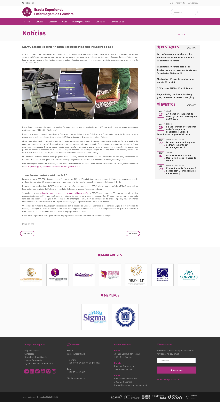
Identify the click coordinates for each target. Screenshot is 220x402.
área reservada (177, 3)
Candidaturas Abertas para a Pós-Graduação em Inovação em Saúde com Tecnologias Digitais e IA (177, 69)
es (29, 3)
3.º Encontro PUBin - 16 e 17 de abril (175, 88)
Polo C (117, 375)
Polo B (117, 363)
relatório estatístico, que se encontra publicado (64, 193)
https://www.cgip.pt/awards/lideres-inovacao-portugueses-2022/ (53, 166)
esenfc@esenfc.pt (76, 353)
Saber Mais (191, 48)
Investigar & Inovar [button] (81, 21)
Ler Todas (181, 34)
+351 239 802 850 (76, 363)
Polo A (117, 350)
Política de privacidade (168, 379)
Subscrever (176, 369)
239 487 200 (93, 363)
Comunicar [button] (101, 21)
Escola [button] (28, 21)
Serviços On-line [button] (119, 21)
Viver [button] (65, 21)
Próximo (133, 233)
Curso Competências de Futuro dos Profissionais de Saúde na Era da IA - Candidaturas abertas (175, 57)
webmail (193, 3)
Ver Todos (191, 105)
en (33, 3)
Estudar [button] (40, 21)
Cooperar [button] (53, 21)
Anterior (27, 233)
